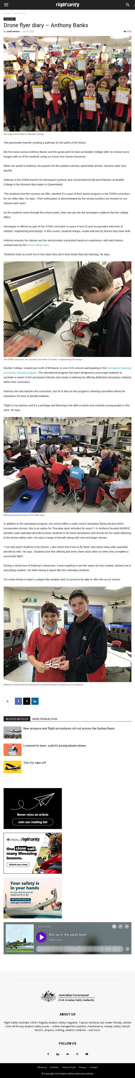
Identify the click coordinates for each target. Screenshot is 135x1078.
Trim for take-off (34, 762)
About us (42, 1067)
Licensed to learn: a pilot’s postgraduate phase (54, 745)
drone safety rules (38, 244)
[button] (6, 5)
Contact (94, 1067)
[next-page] (11, 780)
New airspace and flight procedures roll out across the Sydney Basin (69, 728)
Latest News (19, 13)
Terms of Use (69, 1067)
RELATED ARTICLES (17, 719)
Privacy (82, 1067)
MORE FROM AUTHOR (44, 719)
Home (7, 13)
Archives (54, 1067)
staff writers (13, 31)
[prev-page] (6, 780)
